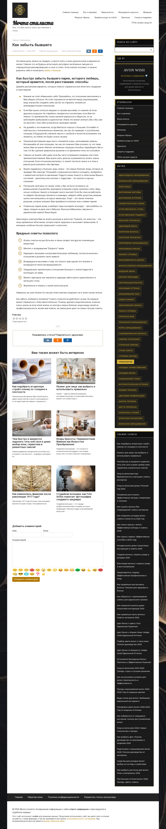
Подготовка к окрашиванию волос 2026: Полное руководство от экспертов (133, 752)
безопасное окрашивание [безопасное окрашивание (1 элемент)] (133, 181)
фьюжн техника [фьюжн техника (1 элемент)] (127, 390)
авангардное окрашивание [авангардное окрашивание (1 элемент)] (134, 175)
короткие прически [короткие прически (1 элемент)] (130, 237)
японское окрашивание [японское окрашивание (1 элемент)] (132, 424)
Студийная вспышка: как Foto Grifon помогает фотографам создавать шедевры (74, 496)
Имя (14, 531)
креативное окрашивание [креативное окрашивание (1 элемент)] (133, 243)
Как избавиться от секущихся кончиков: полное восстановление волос (133, 719)
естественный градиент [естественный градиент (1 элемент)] (132, 215)
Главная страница (70, 12)
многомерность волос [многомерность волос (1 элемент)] (131, 260)
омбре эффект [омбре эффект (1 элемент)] (126, 299)
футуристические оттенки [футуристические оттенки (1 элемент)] (133, 384)
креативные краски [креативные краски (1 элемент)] (129, 248)
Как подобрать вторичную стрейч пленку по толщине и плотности (29, 389)
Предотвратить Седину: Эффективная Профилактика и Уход (132, 575)
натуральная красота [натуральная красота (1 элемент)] (130, 282)
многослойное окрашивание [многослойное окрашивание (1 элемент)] (135, 265)
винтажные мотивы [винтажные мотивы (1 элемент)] (130, 192)
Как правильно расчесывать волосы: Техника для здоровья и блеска (132, 587)
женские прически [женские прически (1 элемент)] (129, 220)
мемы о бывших (52, 70)
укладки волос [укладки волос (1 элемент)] (127, 373)
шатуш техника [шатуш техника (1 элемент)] (127, 401)
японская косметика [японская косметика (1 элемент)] (130, 418)
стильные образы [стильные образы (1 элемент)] (128, 345)
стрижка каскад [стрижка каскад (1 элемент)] (128, 356)
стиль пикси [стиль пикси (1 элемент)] (126, 350)
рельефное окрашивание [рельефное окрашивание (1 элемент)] (133, 322)
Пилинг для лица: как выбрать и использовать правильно (75, 388)
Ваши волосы (107, 12)
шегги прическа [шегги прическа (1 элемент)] (128, 407)
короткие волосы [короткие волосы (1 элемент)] (129, 231)
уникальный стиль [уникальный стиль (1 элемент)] (129, 378)
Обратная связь (35, 797)
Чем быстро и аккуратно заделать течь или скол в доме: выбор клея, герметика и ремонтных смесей (31, 443)
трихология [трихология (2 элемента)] (125, 362)
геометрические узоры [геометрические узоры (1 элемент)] (131, 203)
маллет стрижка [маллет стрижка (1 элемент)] (128, 254)
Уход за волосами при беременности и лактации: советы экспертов (133, 476)
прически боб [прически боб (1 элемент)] (126, 316)
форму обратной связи (54, 821)
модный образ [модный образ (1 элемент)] (127, 271)
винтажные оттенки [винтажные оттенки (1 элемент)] (130, 198)
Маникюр (147, 12)
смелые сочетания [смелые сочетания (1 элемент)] (129, 339)
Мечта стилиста (32, 23)
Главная (19, 797)
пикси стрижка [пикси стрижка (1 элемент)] (127, 311)
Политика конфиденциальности (63, 797)
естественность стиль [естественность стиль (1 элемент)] (131, 209)
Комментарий (19, 540)
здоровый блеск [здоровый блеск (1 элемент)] (128, 226)
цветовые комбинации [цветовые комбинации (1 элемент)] (131, 395)
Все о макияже (90, 12)
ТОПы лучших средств (141, 23)
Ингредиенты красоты (128, 12)
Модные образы (82, 17)
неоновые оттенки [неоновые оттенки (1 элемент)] (129, 288)
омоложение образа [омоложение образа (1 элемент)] (130, 305)
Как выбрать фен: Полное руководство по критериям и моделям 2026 (131, 740)
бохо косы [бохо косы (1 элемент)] (124, 186)
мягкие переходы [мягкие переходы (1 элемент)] (128, 277)
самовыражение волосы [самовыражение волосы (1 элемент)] (132, 333)
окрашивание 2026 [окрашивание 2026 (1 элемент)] (129, 294)
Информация (52, 51)
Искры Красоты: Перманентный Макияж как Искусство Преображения (75, 441)
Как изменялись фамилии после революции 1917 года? (31, 495)
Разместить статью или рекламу (100, 797)
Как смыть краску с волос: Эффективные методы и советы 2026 (132, 527)
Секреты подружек (143, 17)
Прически (125, 17)
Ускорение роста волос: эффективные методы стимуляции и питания (133, 497)
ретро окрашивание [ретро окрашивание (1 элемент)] (130, 328)
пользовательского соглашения (81, 819)
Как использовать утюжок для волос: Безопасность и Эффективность (131, 680)
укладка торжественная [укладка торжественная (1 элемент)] (132, 367)
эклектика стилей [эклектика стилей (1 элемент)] (129, 412)
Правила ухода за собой (105, 17)
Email (45, 531)
